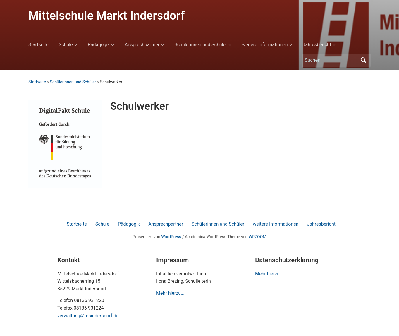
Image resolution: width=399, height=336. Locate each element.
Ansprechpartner (142, 44)
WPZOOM (257, 236)
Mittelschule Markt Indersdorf (106, 16)
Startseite (38, 44)
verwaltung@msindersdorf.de (88, 315)
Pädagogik (99, 44)
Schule (66, 44)
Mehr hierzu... (269, 274)
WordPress (171, 236)
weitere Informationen (265, 44)
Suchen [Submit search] (363, 60)
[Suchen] (331, 60)
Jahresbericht (317, 44)
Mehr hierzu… (170, 293)
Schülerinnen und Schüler (200, 44)
